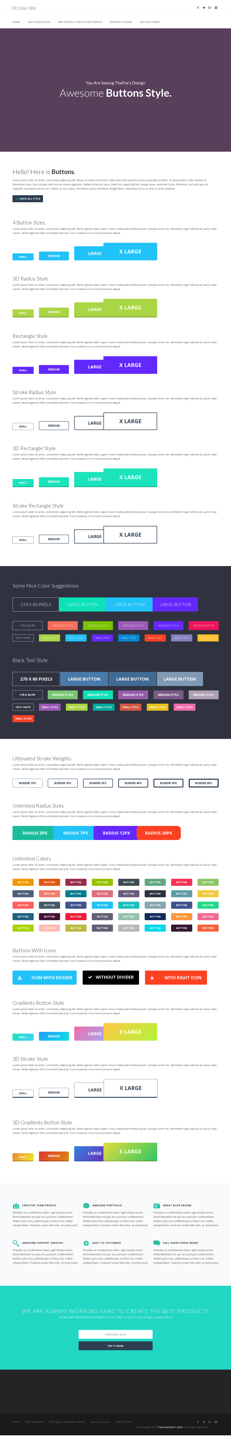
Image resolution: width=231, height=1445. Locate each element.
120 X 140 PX (23, 645)
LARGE (98, 252)
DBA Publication (39, 22)
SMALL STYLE (49, 645)
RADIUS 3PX (36, 846)
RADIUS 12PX (142, 846)
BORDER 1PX (27, 795)
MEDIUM (54, 255)
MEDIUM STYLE (63, 633)
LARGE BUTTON (89, 610)
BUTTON (23, 897)
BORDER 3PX (98, 795)
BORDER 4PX (133, 795)
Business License (121, 22)
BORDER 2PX (62, 795)
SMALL (23, 256)
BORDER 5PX (168, 795)
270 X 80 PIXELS (36, 610)
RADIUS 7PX (89, 846)
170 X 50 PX (27, 633)
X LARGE (158, 250)
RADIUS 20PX (194, 846)
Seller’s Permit (150, 22)
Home (16, 22)
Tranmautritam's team (170, 1436)
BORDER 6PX (203, 795)
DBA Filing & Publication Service (80, 22)
